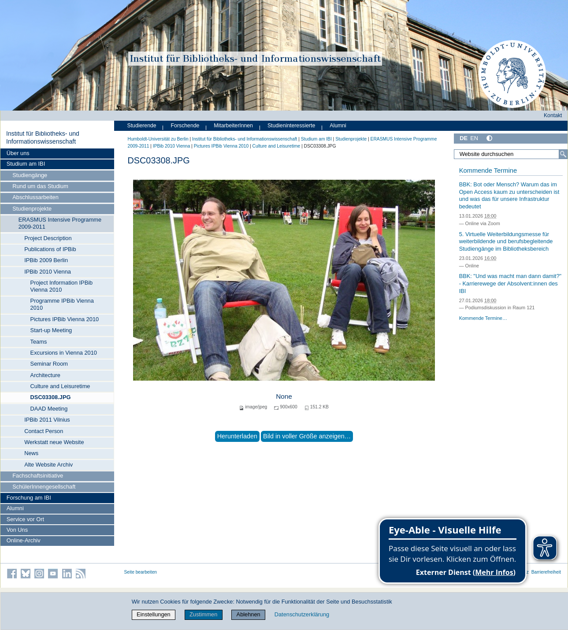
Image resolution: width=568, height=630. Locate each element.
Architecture (45, 375)
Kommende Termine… (483, 318)
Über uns (18, 153)
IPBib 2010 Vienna (47, 271)
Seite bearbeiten (140, 572)
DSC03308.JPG (50, 397)
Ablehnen (248, 614)
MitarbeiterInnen (233, 125)
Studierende (141, 125)
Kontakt (553, 115)
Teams (38, 341)
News (31, 453)
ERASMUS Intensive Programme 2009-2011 (60, 223)
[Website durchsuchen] (510, 154)
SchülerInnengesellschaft (43, 486)
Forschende (185, 125)
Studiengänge (29, 175)
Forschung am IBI (29, 497)
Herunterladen (237, 436)
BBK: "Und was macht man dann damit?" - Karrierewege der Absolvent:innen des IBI (510, 283)
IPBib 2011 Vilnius (47, 419)
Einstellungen (154, 614)
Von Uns (17, 529)
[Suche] (563, 154)
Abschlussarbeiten (35, 197)
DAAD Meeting (49, 408)
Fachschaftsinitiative (37, 475)
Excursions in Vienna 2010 (63, 352)
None (284, 396)
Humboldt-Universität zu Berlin (158, 139)
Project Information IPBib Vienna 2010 (61, 286)
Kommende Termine (488, 170)
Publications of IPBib (50, 249)
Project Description (47, 238)
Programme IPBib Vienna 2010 (62, 304)
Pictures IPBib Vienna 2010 (64, 319)
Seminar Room (49, 363)
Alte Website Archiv (48, 464)
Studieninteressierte (291, 125)
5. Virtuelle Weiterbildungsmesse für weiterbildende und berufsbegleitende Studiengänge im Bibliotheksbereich (506, 241)
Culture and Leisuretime (60, 386)
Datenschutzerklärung (302, 614)
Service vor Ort (25, 519)
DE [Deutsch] (464, 138)
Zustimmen (203, 614)
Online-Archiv (24, 540)
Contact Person (43, 431)
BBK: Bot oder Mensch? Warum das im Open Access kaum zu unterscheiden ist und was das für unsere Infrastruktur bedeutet (509, 195)
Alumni (15, 508)
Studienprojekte (32, 208)
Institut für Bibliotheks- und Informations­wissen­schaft (42, 137)
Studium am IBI (26, 163)
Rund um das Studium (40, 186)
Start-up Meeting (51, 330)
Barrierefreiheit (546, 572)
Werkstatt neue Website (54, 442)
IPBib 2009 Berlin (46, 260)
